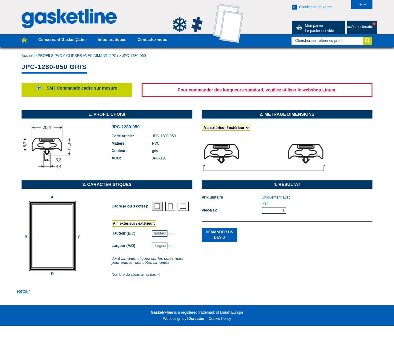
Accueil (28, 56)
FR (362, 4)
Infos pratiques (112, 40)
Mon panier (314, 28)
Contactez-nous (152, 40)
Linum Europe (231, 312)
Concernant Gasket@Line (62, 40)
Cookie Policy (220, 318)
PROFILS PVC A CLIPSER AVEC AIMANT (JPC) (78, 56)
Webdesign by (184, 318)
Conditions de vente (312, 7)
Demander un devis (219, 234)
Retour (23, 291)
